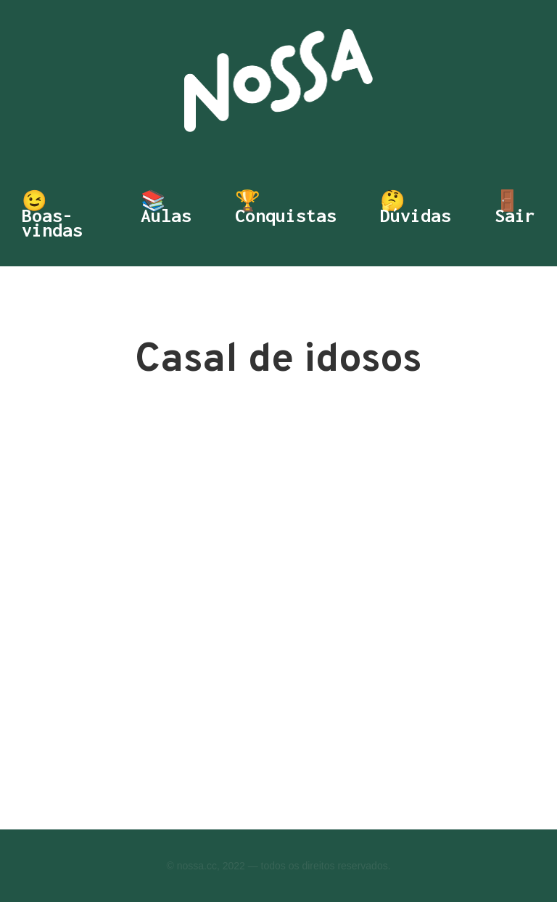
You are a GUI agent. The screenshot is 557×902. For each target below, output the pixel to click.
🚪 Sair (515, 210)
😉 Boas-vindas (52, 215)
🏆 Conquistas (286, 210)
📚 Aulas (166, 210)
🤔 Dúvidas (415, 210)
